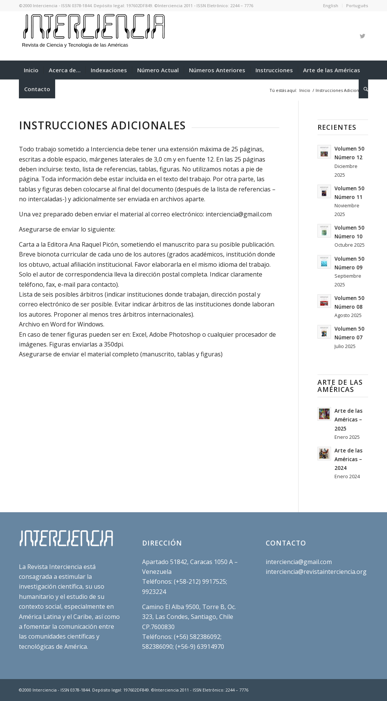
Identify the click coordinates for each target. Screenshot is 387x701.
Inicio (304, 90)
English (330, 5)
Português (357, 5)
